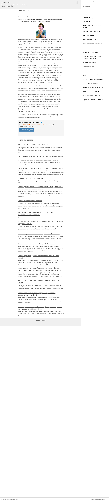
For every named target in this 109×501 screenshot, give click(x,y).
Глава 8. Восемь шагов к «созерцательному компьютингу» (40, 168)
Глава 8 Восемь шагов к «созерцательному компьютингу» (40, 156)
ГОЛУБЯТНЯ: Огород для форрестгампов (93, 79)
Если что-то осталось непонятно (30, 178)
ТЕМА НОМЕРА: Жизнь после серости (92, 43)
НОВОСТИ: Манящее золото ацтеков (92, 21)
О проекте (37, 320)
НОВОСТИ (85, 14)
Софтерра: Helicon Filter (88, 66)
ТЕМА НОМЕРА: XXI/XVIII (89, 39)
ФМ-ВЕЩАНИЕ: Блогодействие (90, 52)
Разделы (43, 320)
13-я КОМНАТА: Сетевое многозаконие (92, 10)
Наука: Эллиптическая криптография (91, 95)
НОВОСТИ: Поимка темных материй (92, 31)
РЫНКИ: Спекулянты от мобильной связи (93, 87)
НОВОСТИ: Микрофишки (89, 17)
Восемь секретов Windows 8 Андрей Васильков (36, 244)
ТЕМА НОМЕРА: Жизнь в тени (90, 35)
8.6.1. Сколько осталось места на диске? (33, 144)
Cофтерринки (86, 70)
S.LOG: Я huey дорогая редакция (90, 83)
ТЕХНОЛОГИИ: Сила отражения (91, 91)
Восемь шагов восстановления (30, 201)
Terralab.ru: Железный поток (89, 62)
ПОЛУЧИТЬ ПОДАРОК (27, 130)
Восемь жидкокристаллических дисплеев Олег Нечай (39, 234)
